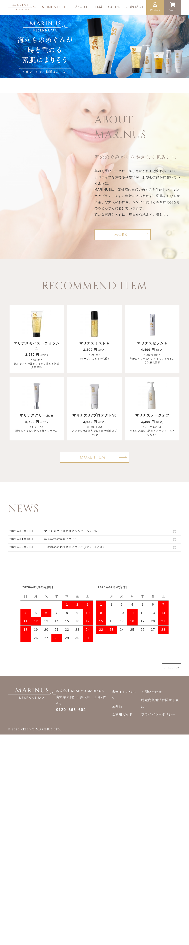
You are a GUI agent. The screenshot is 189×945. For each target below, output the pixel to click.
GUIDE (114, 7)
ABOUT (81, 7)
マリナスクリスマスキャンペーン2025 (70, 531)
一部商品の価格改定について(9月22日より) (74, 546)
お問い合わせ (151, 691)
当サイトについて (124, 695)
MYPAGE (155, 6)
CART (172, 6)
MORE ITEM (92, 457)
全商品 (117, 706)
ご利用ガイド (122, 714)
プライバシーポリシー (158, 714)
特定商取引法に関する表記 (160, 703)
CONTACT (134, 7)
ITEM (98, 7)
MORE (120, 234)
